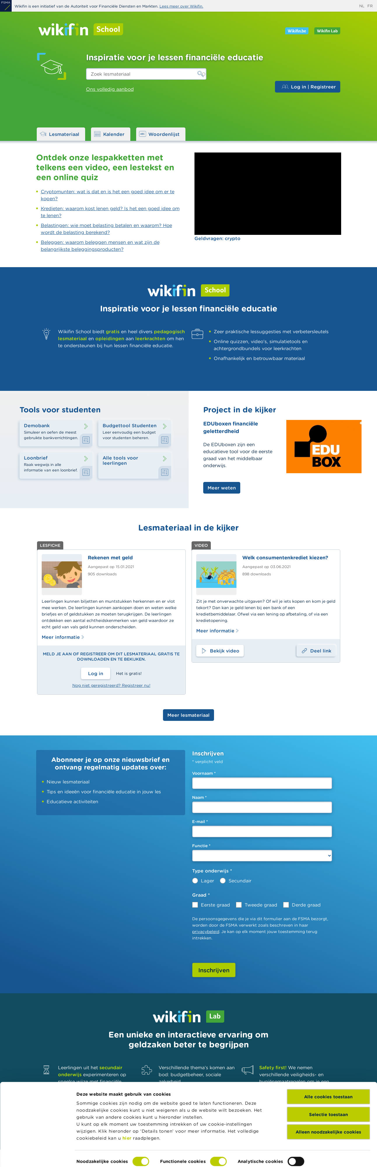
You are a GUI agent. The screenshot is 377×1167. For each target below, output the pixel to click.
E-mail (200, 821)
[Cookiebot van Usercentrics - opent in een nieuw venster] (37, 1155)
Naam (199, 797)
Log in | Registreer (309, 86)
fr (370, 5)
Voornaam (204, 773)
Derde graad (306, 905)
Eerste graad (215, 905)
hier (126, 1112)
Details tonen (91, 1155)
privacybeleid (205, 931)
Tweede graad (261, 905)
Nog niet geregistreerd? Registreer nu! (111, 685)
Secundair (240, 881)
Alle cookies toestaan (328, 1070)
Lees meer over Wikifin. (181, 6)
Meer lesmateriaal (188, 715)
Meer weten (222, 488)
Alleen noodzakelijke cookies (328, 1106)
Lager (207, 881)
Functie (201, 845)
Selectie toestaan (328, 1088)
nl (361, 5)
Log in (95, 673)
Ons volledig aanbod (110, 89)
